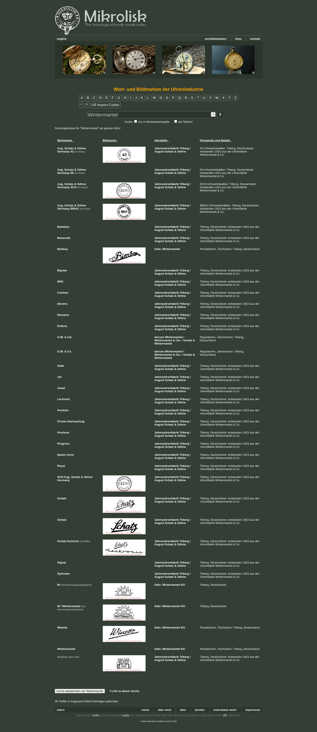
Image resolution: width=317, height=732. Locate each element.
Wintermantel (171, 249)
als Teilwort (186, 121)
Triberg (184, 148)
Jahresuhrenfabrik (167, 148)
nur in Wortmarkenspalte (154, 121)
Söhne (181, 151)
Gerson (159, 337)
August (159, 151)
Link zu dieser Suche (124, 691)
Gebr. (158, 249)
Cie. (178, 340)
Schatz (169, 151)
